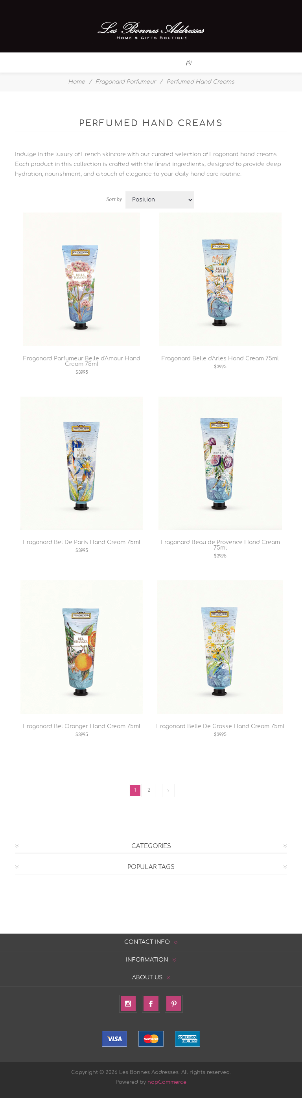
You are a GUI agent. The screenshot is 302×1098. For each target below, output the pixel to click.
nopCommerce (166, 1082)
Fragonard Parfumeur (126, 82)
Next (168, 790)
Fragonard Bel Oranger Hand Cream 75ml (81, 726)
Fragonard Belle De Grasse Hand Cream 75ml (220, 726)
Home (76, 82)
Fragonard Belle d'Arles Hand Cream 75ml (220, 359)
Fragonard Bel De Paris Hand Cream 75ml (81, 542)
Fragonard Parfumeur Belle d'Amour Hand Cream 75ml (81, 361)
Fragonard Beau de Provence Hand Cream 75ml (220, 545)
